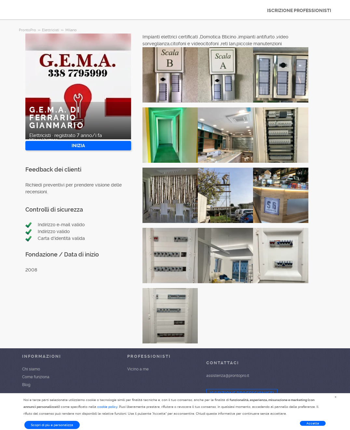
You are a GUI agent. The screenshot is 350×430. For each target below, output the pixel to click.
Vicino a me (138, 369)
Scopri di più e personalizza (52, 425)
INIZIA (78, 145)
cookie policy (107, 407)
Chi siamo (31, 369)
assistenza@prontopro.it (227, 375)
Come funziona (35, 377)
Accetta (312, 423)
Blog (26, 384)
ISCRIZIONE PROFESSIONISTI (299, 10)
